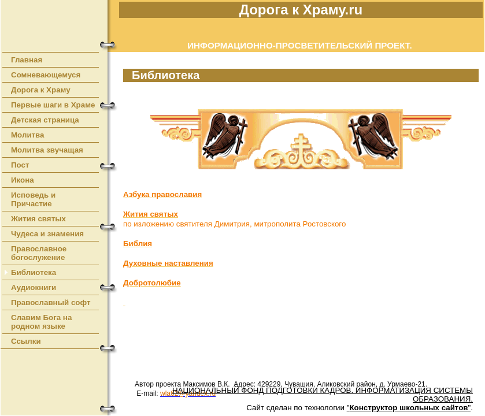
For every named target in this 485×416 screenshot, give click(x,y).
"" (409, 407)
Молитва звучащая (47, 150)
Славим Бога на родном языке (41, 321)
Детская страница (45, 120)
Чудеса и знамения (47, 233)
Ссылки (26, 341)
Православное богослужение (38, 253)
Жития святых (38, 218)
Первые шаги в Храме (53, 105)
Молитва (28, 135)
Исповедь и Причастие (33, 199)
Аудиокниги (33, 287)
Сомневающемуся (45, 74)
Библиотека (33, 272)
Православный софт (51, 302)
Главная (26, 59)
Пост (20, 165)
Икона (22, 180)
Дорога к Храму (41, 90)
